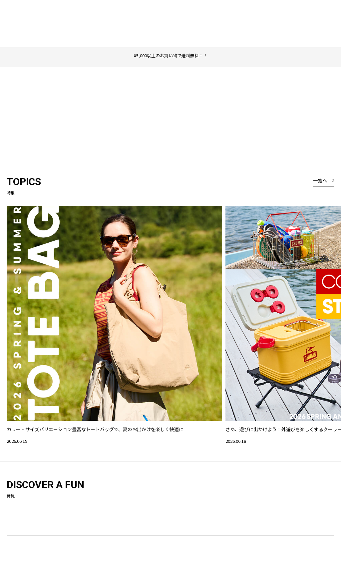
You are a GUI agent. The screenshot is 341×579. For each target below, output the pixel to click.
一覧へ (320, 180)
